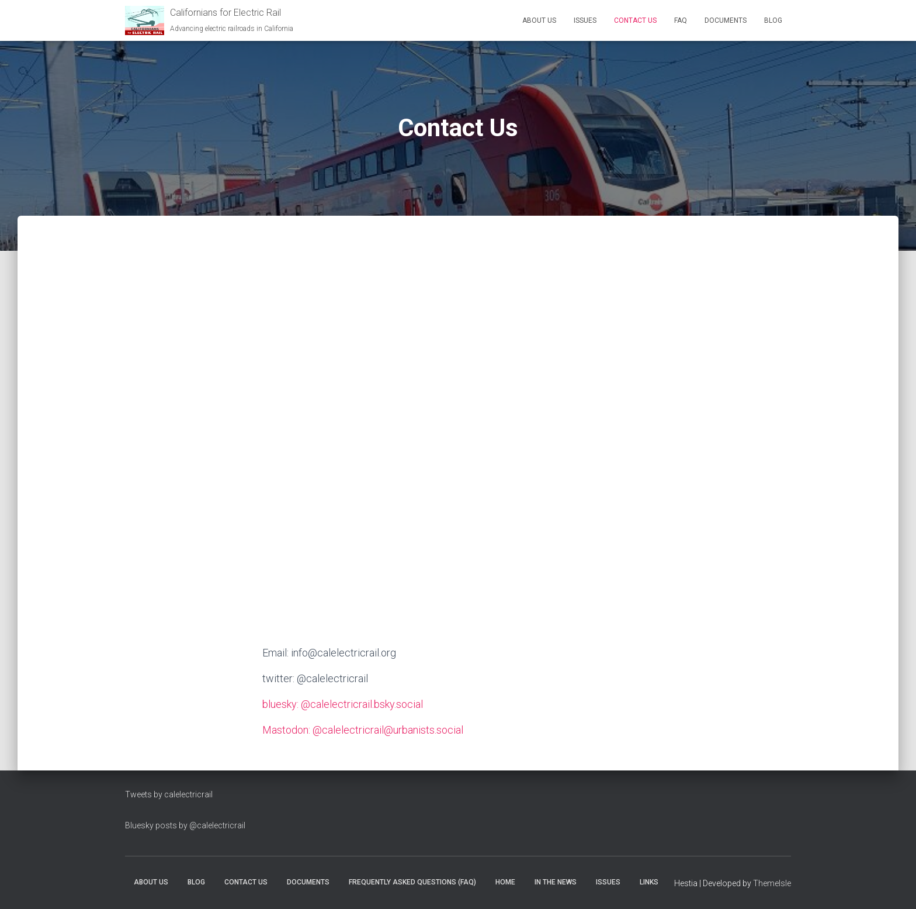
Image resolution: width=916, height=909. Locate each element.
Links (649, 882)
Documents (726, 20)
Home (505, 882)
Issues (585, 20)
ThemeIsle (772, 883)
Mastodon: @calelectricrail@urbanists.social (362, 730)
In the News (556, 882)
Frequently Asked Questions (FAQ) (412, 882)
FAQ (680, 20)
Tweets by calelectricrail (169, 794)
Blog (773, 20)
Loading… (458, 432)
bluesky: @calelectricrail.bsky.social (342, 704)
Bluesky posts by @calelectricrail (185, 825)
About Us (539, 20)
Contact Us (635, 20)
